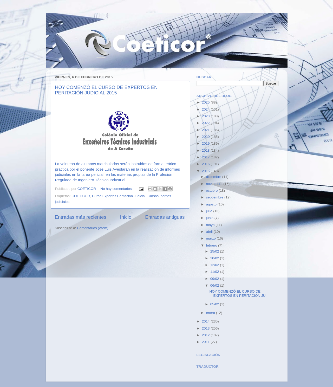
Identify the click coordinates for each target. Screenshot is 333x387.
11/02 (215, 272)
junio (210, 218)
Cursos (153, 196)
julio (209, 211)
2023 (206, 116)
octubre (212, 190)
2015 (206, 171)
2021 (206, 130)
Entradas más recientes (80, 217)
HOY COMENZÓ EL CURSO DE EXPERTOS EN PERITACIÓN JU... (238, 293)
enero (211, 313)
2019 (206, 143)
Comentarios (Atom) (92, 228)
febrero (212, 245)
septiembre (215, 197)
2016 (206, 164)
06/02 (215, 285)
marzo (211, 238)
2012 (206, 335)
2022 (206, 123)
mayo (211, 225)
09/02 (215, 279)
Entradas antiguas (165, 217)
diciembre (214, 177)
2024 (206, 109)
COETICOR (80, 196)
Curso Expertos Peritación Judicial (119, 196)
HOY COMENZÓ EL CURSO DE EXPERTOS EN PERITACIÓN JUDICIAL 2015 (106, 90)
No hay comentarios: (117, 189)
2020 (206, 137)
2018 (206, 150)
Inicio (126, 217)
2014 (206, 321)
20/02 (215, 258)
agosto (212, 204)
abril (210, 232)
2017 (206, 157)
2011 (206, 342)
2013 (206, 328)
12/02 (215, 265)
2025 (206, 102)
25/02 (215, 251)
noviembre (215, 184)
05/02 (215, 304)
